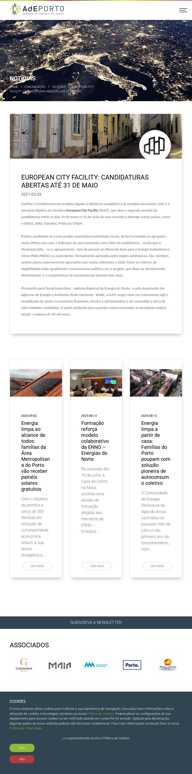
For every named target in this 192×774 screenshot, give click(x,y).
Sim (22, 748)
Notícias (59, 87)
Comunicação (35, 87)
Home (14, 87)
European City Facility (82, 210)
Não (22, 759)
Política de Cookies (100, 714)
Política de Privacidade (26, 728)
